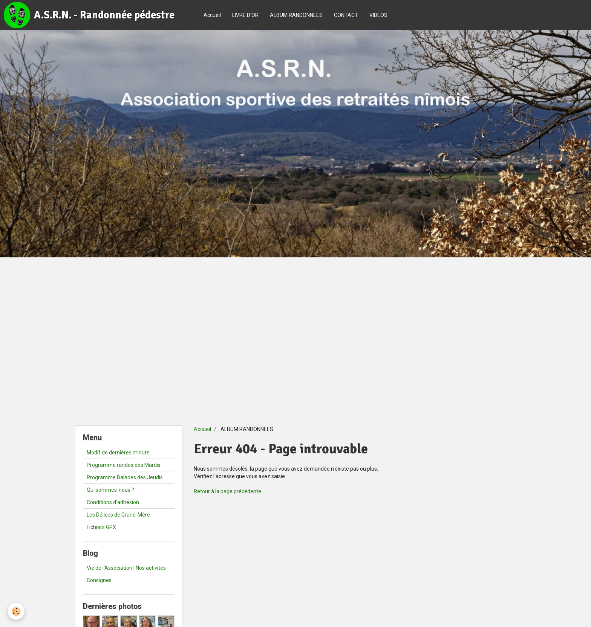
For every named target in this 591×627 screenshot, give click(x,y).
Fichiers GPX (101, 527)
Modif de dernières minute (118, 453)
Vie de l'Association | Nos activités (126, 568)
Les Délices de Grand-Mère (118, 515)
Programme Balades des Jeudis (125, 477)
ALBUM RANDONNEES (296, 15)
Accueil (212, 15)
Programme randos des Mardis (124, 465)
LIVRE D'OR (245, 15)
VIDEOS (378, 15)
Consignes (99, 580)
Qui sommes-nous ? (110, 490)
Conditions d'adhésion (113, 502)
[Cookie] (16, 611)
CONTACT (346, 15)
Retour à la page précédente (227, 491)
